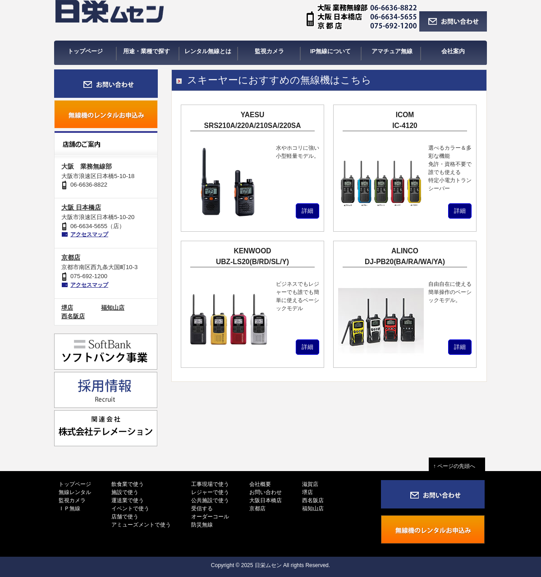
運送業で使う (127, 500)
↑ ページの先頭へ (457, 466)
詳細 (307, 210)
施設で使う (124, 492)
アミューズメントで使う (141, 525)
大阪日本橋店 (265, 500)
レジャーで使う (210, 492)
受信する (202, 508)
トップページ (75, 484)
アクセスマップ (89, 234)
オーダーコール (210, 516)
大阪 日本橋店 (81, 207)
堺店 (67, 307)
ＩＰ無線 (69, 508)
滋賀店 (310, 484)
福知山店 (112, 307)
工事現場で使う (210, 484)
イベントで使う (130, 508)
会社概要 (260, 484)
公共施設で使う (210, 500)
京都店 (70, 257)
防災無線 (202, 525)
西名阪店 (73, 316)
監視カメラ (72, 500)
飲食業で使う (127, 484)
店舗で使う (124, 516)
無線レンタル (75, 492)
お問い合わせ (265, 492)
